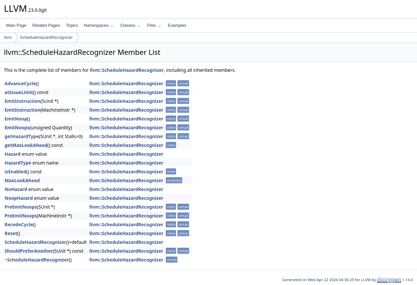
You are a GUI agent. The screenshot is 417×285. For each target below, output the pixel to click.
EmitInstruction (22, 101)
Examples (177, 25)
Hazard (13, 154)
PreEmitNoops (21, 207)
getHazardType (22, 136)
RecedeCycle (19, 224)
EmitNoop (16, 119)
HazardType (18, 163)
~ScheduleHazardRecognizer (37, 260)
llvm (8, 37)
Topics (72, 25)
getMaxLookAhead (26, 145)
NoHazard (16, 189)
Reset (11, 233)
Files (154, 25)
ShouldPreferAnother (29, 251)
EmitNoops (17, 127)
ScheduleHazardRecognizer (46, 37)
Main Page (16, 25)
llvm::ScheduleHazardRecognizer (127, 70)
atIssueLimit (19, 92)
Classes (130, 25)
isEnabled (15, 171)
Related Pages (46, 25)
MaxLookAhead (22, 180)
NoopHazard (19, 198)
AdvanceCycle (20, 83)
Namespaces (98, 25)
